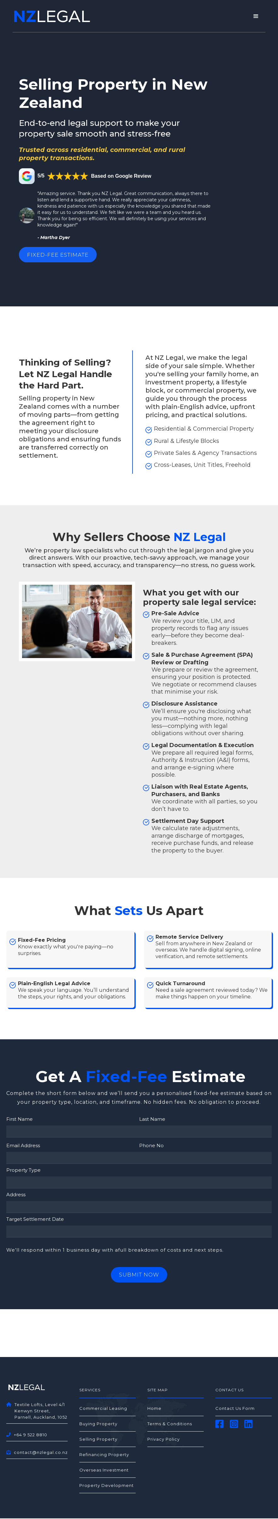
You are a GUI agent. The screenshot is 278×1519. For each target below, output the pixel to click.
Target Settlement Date (35, 1220)
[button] (256, 16)
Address (16, 1195)
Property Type (23, 1171)
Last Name (152, 1120)
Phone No (151, 1146)
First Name (19, 1120)
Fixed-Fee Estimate (61, 255)
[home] (52, 16)
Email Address (23, 1146)
